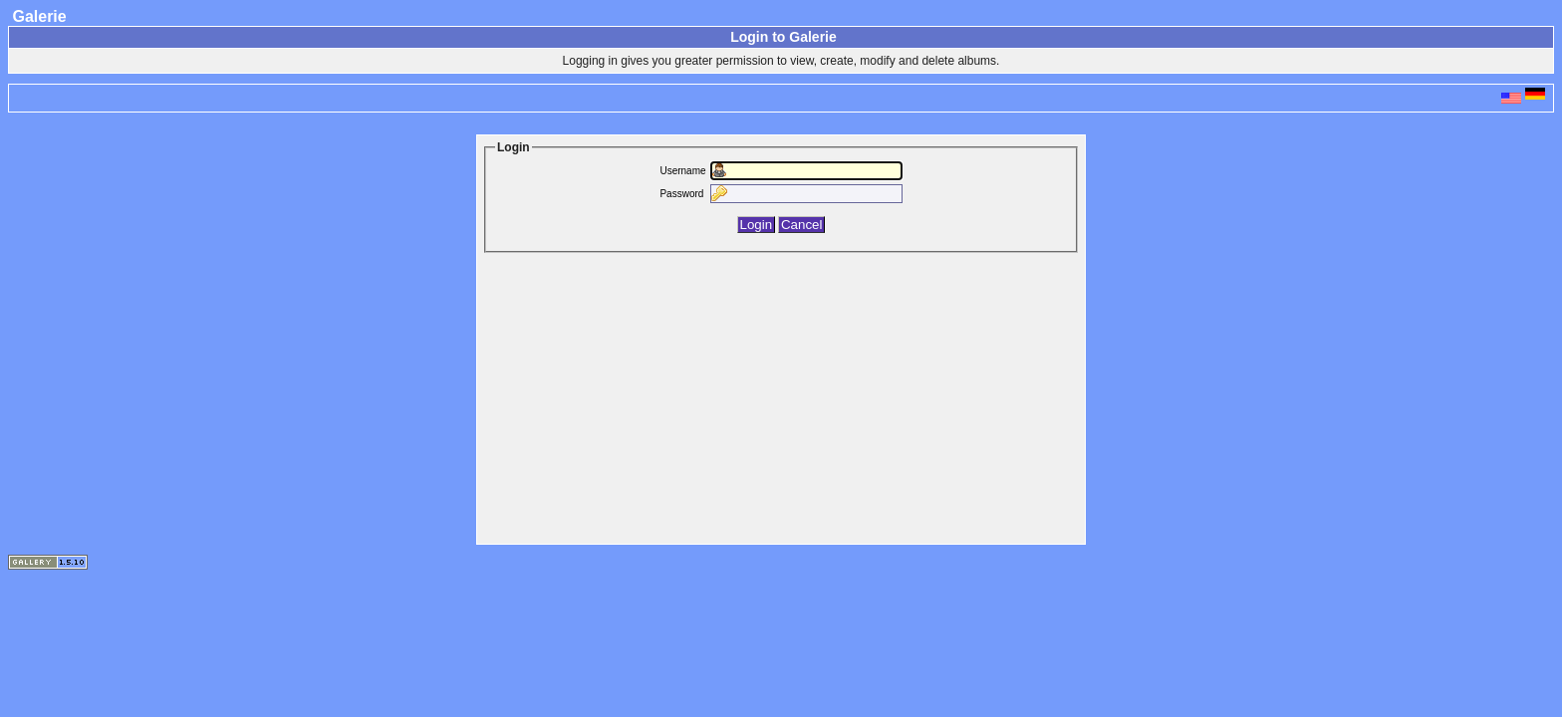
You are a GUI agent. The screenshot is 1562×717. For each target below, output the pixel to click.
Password (681, 193)
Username (682, 170)
